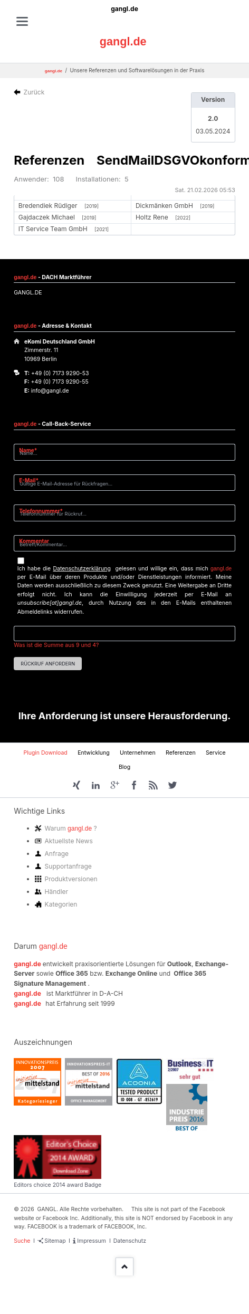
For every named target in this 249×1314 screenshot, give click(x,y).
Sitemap (54, 1240)
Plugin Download (45, 752)
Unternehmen (138, 752)
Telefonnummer (41, 510)
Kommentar (34, 541)
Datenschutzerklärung (82, 568)
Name (32, 449)
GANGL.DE (28, 292)
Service (216, 752)
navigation (22, 21)
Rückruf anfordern (48, 663)
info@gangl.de (50, 390)
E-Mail (32, 480)
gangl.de (124, 9)
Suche (22, 1240)
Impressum (91, 1240)
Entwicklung (93, 752)
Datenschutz (129, 1240)
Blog (124, 767)
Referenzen (181, 752)
